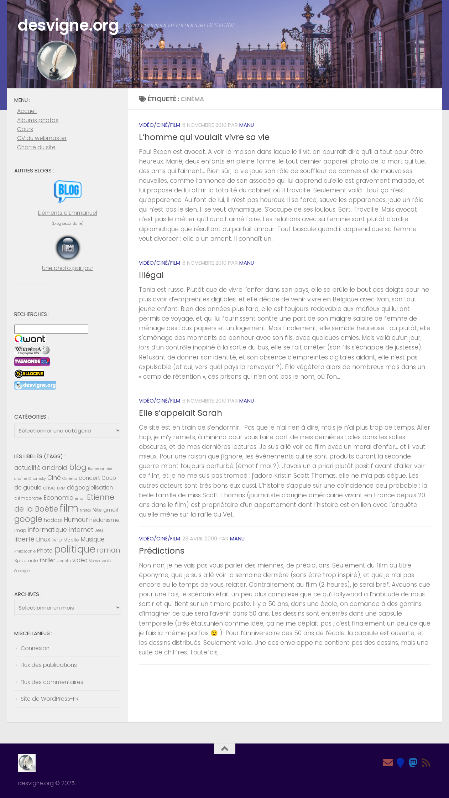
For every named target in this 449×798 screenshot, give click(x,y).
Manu (246, 125)
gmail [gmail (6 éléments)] (110, 509)
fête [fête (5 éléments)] (97, 510)
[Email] (388, 763)
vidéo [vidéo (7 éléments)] (80, 560)
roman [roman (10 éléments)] (108, 550)
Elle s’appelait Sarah (180, 413)
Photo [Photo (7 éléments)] (45, 550)
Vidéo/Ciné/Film (159, 125)
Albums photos (37, 120)
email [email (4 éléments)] (80, 498)
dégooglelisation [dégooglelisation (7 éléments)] (90, 487)
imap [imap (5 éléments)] (20, 530)
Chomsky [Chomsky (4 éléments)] (37, 478)
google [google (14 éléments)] (28, 519)
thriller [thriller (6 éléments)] (47, 560)
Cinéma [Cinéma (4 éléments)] (69, 478)
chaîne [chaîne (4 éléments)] (20, 478)
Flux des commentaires (52, 682)
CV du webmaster (42, 138)
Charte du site (36, 147)
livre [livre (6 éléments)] (57, 539)
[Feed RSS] (426, 763)
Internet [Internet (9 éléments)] (80, 529)
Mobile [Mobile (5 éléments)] (71, 540)
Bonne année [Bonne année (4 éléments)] (100, 468)
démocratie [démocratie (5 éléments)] (28, 498)
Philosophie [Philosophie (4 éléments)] (25, 551)
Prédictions (161, 550)
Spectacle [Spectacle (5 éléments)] (26, 561)
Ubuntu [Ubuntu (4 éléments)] (64, 561)
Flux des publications (49, 665)
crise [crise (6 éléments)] (49, 487)
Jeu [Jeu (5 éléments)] (99, 530)
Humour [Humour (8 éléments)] (76, 519)
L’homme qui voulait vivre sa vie (204, 137)
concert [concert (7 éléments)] (89, 478)
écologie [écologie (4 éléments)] (22, 571)
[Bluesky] (401, 763)
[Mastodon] (413, 763)
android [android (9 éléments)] (55, 467)
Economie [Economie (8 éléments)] (58, 497)
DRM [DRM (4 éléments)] (61, 488)
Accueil (27, 111)
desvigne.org (69, 25)
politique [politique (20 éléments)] (74, 549)
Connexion (35, 648)
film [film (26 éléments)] (68, 508)
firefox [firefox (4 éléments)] (85, 510)
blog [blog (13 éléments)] (78, 467)
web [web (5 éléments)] (106, 561)
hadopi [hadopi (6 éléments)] (53, 520)
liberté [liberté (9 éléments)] (24, 539)
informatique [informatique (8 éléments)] (47, 529)
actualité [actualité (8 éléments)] (27, 467)
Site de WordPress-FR (50, 699)
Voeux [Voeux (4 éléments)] (94, 561)
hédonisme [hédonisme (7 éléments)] (104, 520)
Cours (25, 129)
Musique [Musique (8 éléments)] (92, 539)
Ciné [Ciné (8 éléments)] (54, 477)
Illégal (151, 275)
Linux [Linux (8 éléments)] (43, 539)
